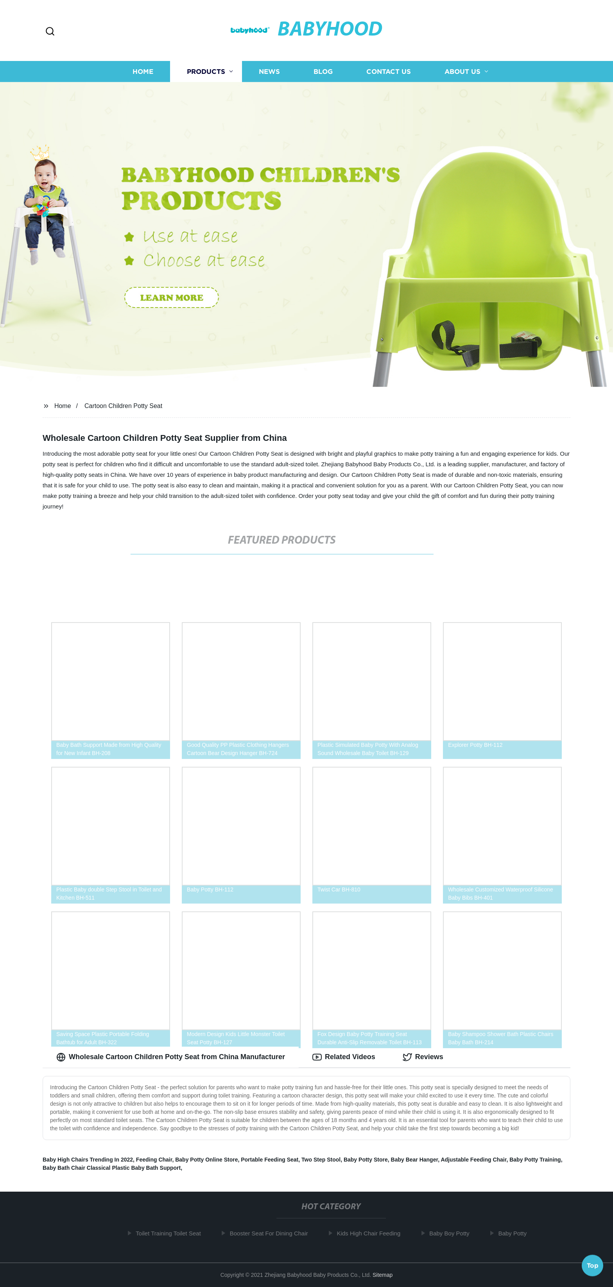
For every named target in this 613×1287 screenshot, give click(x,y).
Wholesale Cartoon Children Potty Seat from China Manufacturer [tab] (170, 1057)
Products (206, 71)
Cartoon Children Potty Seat (123, 406)
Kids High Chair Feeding (374, 1233)
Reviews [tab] (423, 1057)
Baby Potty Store (366, 1159)
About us (462, 71)
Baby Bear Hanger (414, 1159)
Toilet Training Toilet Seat (173, 1233)
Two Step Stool (321, 1159)
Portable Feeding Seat (269, 1159)
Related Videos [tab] (343, 1057)
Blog (323, 71)
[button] (50, 32)
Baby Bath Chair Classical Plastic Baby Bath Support (112, 1168)
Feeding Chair (154, 1159)
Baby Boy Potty (454, 1233)
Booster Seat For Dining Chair (274, 1233)
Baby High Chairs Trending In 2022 (88, 1159)
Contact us (388, 71)
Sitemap (383, 1275)
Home (143, 71)
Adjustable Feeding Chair (473, 1159)
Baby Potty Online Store (206, 1159)
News (269, 71)
